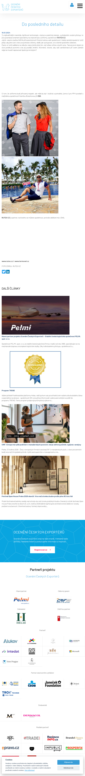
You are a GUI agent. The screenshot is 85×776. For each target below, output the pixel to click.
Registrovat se (42, 550)
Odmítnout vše (68, 768)
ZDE (39, 96)
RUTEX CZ (61, 38)
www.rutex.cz (7, 261)
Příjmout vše (68, 762)
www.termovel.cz (22, 261)
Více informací (29, 770)
